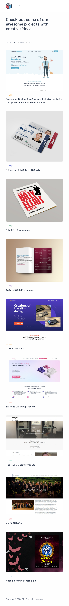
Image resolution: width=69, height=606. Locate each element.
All (15, 42)
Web (30, 42)
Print (22, 42)
